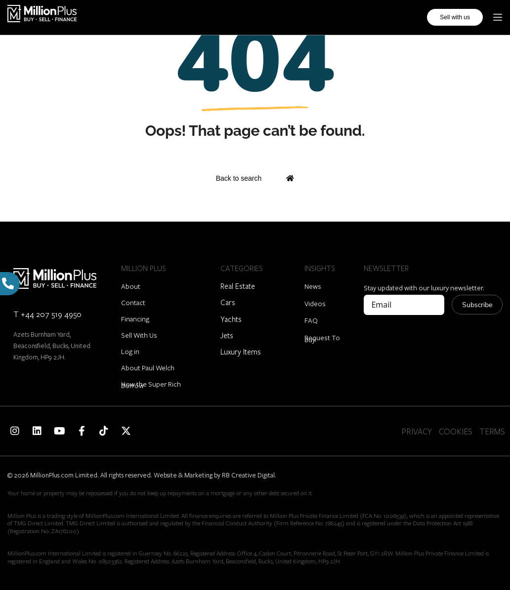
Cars (227, 302)
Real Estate (237, 286)
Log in (130, 351)
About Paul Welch (147, 367)
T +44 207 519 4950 (47, 314)
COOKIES (455, 431)
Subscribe (477, 305)
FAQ (311, 320)
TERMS (492, 431)
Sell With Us (139, 335)
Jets (226, 335)
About (130, 286)
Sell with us (455, 17)
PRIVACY (416, 431)
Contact (133, 302)
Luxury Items (240, 351)
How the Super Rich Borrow (151, 384)
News (312, 286)
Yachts (231, 319)
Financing (135, 318)
